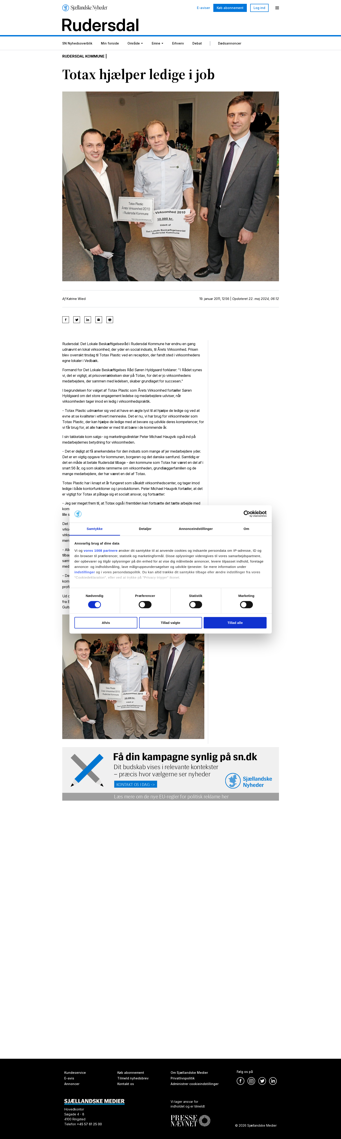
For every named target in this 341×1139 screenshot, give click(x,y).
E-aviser (203, 8)
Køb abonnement (230, 8)
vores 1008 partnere (101, 550)
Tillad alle (235, 623)
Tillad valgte (170, 623)
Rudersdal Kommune (83, 56)
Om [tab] (246, 529)
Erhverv (178, 43)
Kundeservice (75, 1072)
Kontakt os (125, 1084)
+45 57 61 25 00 (89, 1124)
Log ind (259, 8)
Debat (197, 43)
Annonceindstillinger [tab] (196, 529)
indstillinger (84, 572)
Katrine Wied (76, 299)
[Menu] (277, 8)
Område (133, 43)
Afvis (106, 623)
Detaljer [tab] (145, 529)
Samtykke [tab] (95, 529)
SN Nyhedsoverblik (77, 43)
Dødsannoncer (229, 43)
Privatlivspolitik (183, 1078)
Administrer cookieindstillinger (194, 1084)
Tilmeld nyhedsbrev (133, 1078)
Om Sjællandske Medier (189, 1072)
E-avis (69, 1078)
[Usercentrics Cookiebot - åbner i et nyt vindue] (247, 514)
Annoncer (71, 1084)
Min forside (110, 43)
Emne (156, 43)
